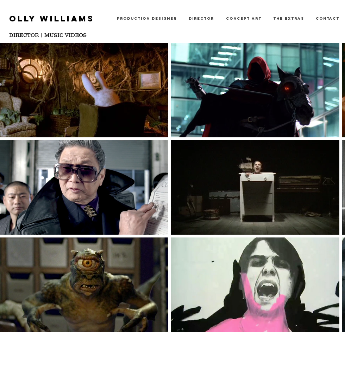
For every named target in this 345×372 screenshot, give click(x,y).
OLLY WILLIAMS (51, 19)
